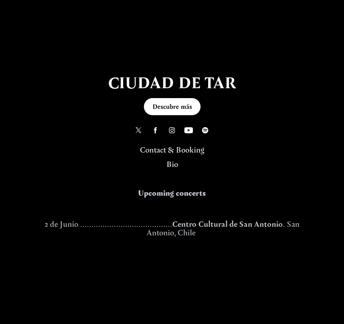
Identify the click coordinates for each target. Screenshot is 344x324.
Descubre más (172, 106)
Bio (172, 164)
